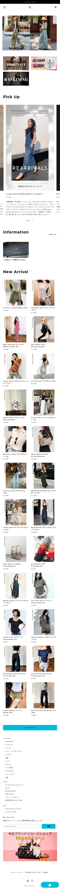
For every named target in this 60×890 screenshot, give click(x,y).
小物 (6, 778)
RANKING (9, 742)
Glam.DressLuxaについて (14, 785)
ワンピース (9, 745)
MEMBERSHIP (10, 791)
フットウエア (10, 774)
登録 (48, 826)
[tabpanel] (30, 161)
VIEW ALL (53, 234)
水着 (6, 758)
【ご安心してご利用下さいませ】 (14, 260)
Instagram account (13, 809)
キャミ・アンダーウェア (13, 751)
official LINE (10, 812)
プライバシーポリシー (12, 797)
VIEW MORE (30, 727)
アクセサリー (10, 771)
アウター (8, 765)
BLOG (7, 788)
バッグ (7, 761)
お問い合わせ (9, 794)
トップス (8, 748)
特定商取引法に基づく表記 (13, 800)
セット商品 (9, 768)
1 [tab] (27, 220)
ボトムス (8, 755)
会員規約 (45, 872)
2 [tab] (30, 220)
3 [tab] (32, 220)
